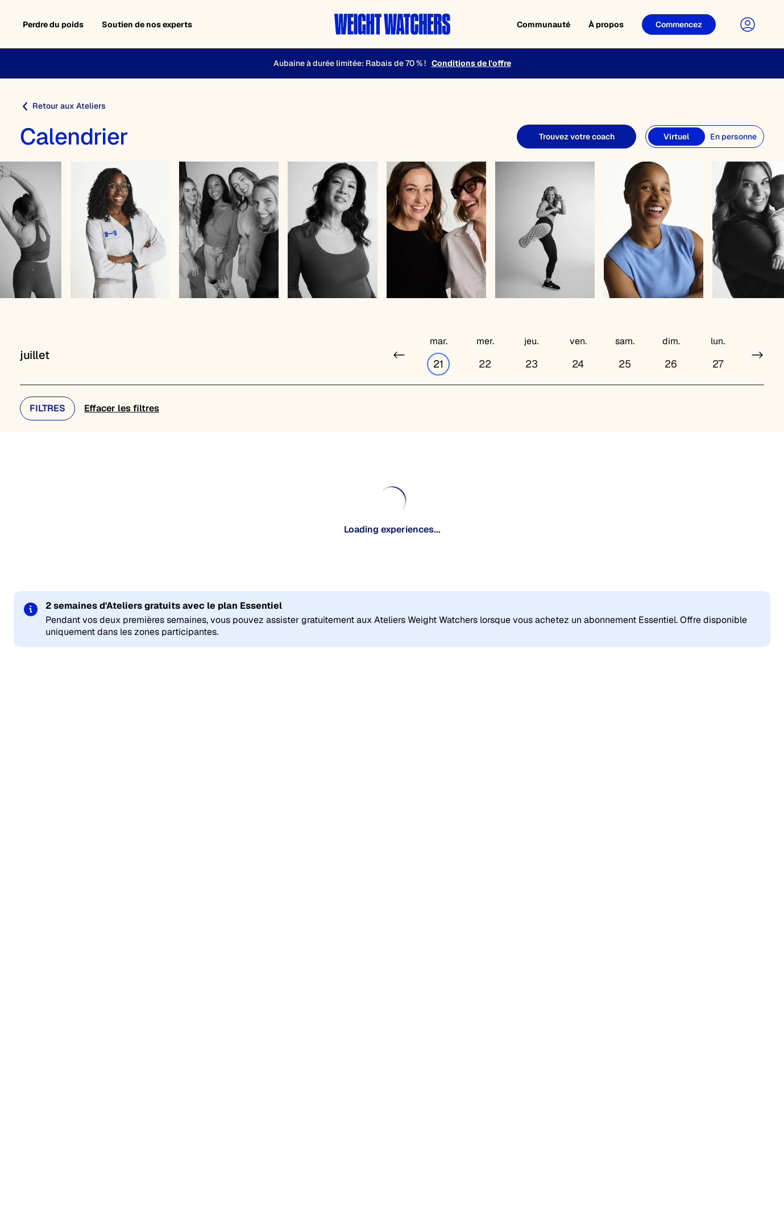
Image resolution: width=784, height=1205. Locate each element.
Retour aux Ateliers (63, 106)
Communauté (543, 24)
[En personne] (733, 136)
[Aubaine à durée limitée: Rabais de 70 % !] (392, 63)
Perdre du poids (53, 24)
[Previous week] (399, 355)
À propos (606, 24)
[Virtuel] (676, 136)
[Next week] (757, 355)
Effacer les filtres (121, 408)
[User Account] (747, 24)
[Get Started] (679, 24)
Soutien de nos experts (147, 24)
